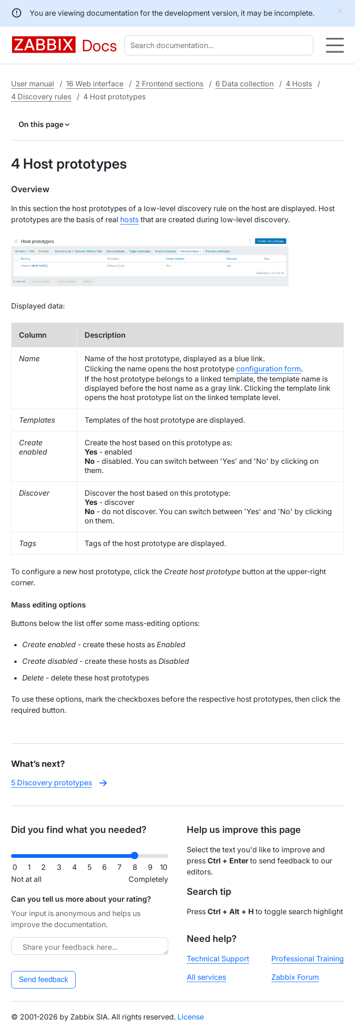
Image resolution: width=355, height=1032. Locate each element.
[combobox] (220, 45)
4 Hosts (299, 83)
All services (206, 977)
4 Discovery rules (41, 96)
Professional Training (307, 958)
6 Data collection (244, 83)
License (191, 1016)
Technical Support (218, 958)
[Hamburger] (335, 45)
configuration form (268, 368)
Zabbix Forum (295, 977)
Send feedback (43, 979)
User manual (32, 83)
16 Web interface (94, 83)
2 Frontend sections (169, 83)
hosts (129, 219)
